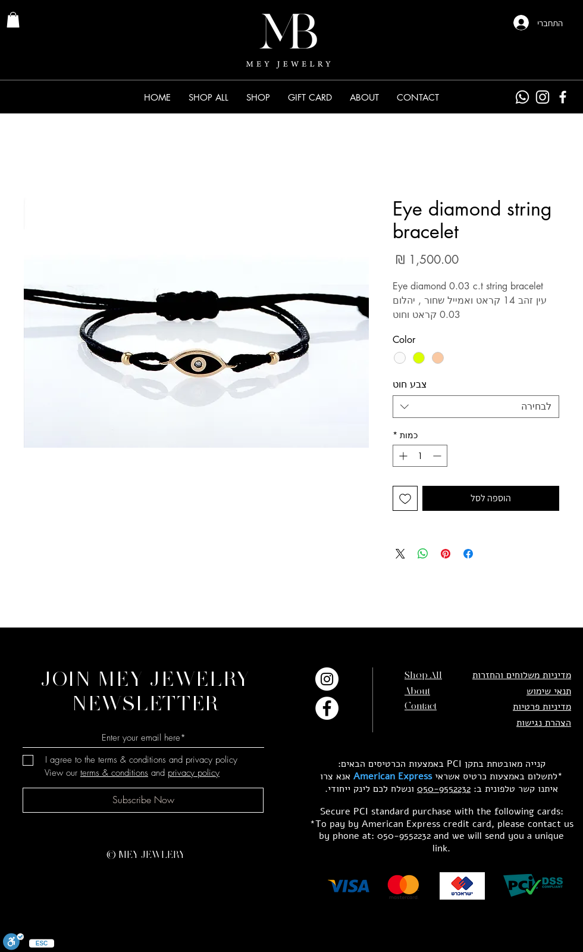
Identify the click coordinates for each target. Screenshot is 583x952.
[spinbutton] (420, 455)
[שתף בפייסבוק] (468, 554)
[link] (13, 19)
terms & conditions (114, 773)
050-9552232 (444, 788)
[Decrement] (438, 455)
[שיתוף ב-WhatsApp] (423, 554)
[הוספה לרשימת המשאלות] (405, 498)
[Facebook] (562, 97)
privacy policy (194, 773)
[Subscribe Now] (143, 800)
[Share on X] (400, 554)
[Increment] (401, 455)
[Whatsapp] (522, 97)
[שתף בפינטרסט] (445, 554)
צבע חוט (410, 384)
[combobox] (476, 406)
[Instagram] (542, 97)
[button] (258, 97)
